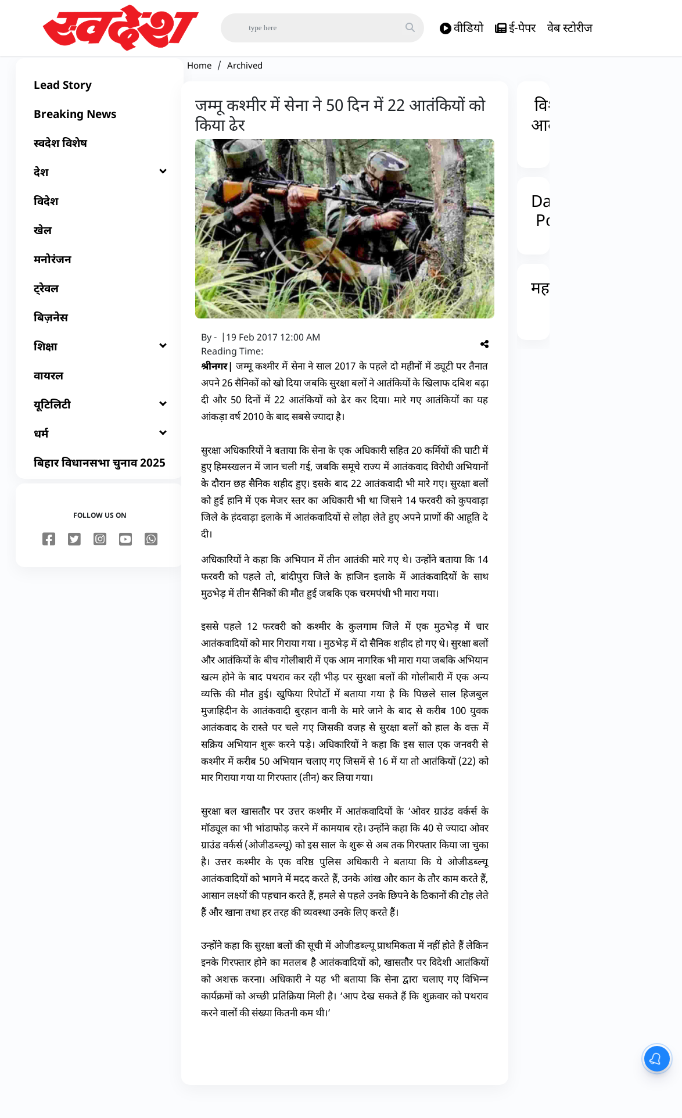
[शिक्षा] (99, 364)
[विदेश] (99, 218)
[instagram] (100, 557)
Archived (245, 82)
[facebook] (48, 557)
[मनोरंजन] (99, 277)
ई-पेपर (515, 28)
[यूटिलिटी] (99, 422)
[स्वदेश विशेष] (99, 160)
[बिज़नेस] (99, 335)
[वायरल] (99, 393)
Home (199, 82)
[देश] (99, 189)
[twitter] (74, 557)
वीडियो (461, 28)
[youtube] (125, 557)
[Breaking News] (99, 131)
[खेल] (99, 247)
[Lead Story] (99, 102)
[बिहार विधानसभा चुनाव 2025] (99, 480)
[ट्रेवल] (99, 306)
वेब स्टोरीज (570, 27)
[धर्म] (99, 451)
